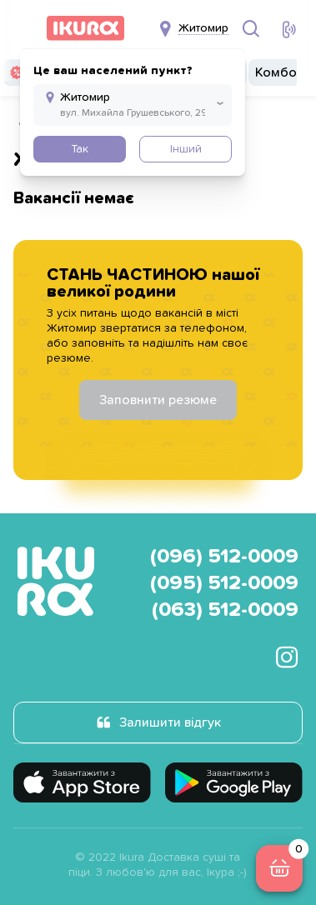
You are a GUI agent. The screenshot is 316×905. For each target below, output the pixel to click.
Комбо (276, 72)
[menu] (23, 28)
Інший (186, 149)
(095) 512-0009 (224, 583)
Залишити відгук (170, 722)
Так (79, 149)
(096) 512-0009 (224, 557)
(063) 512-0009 (225, 610)
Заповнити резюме (158, 400)
